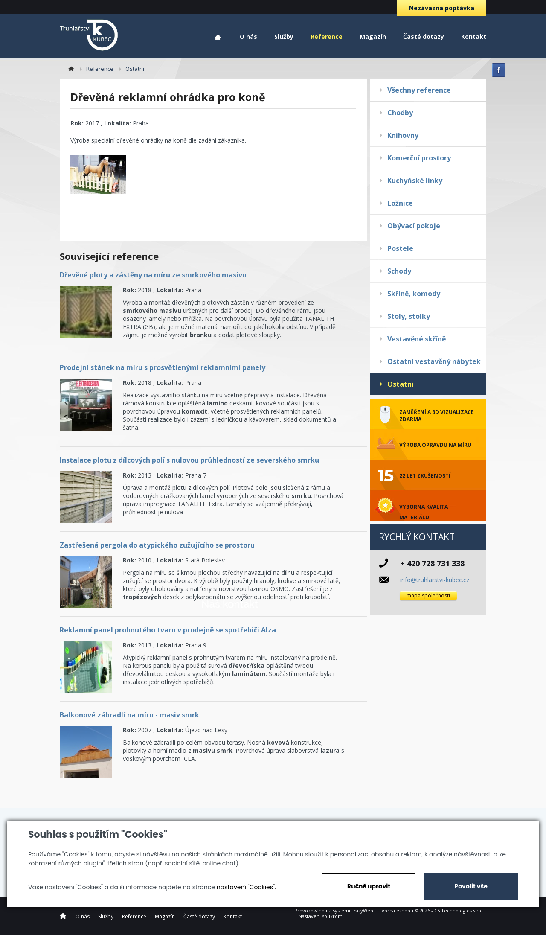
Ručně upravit (368, 886)
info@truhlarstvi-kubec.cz (434, 580)
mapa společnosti (428, 595)
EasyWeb (363, 910)
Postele (400, 248)
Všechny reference (419, 90)
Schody (399, 271)
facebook (498, 70)
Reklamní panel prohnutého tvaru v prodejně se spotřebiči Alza (168, 630)
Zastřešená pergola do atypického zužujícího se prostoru (157, 545)
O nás (248, 36)
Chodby (400, 112)
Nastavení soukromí (321, 916)
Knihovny (402, 135)
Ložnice (400, 203)
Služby (283, 36)
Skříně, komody (413, 293)
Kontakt (473, 36)
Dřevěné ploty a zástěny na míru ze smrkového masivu (153, 275)
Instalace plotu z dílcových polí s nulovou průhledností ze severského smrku (189, 460)
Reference (327, 36)
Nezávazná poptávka (441, 8)
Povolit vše (470, 886)
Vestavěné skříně (416, 339)
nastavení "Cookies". (246, 887)
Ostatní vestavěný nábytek (434, 361)
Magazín (373, 36)
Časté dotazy (423, 36)
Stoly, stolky (408, 316)
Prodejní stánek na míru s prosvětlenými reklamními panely (162, 367)
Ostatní (400, 384)
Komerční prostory (419, 158)
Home (218, 37)
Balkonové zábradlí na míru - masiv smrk (129, 714)
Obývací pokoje (413, 225)
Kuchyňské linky (414, 180)
